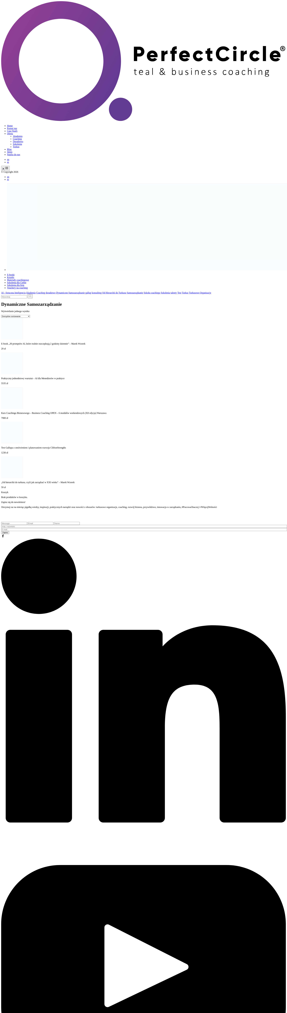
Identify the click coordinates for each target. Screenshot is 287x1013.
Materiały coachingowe (18, 280)
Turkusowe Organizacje (200, 293)
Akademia (17, 136)
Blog (9, 149)
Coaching (17, 139)
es (8, 162)
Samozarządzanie (135, 293)
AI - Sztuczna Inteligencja (13, 293)
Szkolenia (17, 144)
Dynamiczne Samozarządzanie (70, 293)
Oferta (10, 133)
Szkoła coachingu (152, 293)
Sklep (9, 152)
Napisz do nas (13, 154)
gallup (88, 293)
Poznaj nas (12, 128)
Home (10, 125)
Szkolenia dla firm (15, 285)
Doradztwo (18, 141)
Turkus (16, 146)
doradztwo (51, 293)
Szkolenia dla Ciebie (16, 282)
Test (179, 293)
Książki (10, 277)
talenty (174, 293)
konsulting (97, 293)
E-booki (11, 274)
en (8, 159)
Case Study (12, 131)
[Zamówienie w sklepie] (15, 316)
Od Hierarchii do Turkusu (114, 293)
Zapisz (5, 532)
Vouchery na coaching (17, 288)
